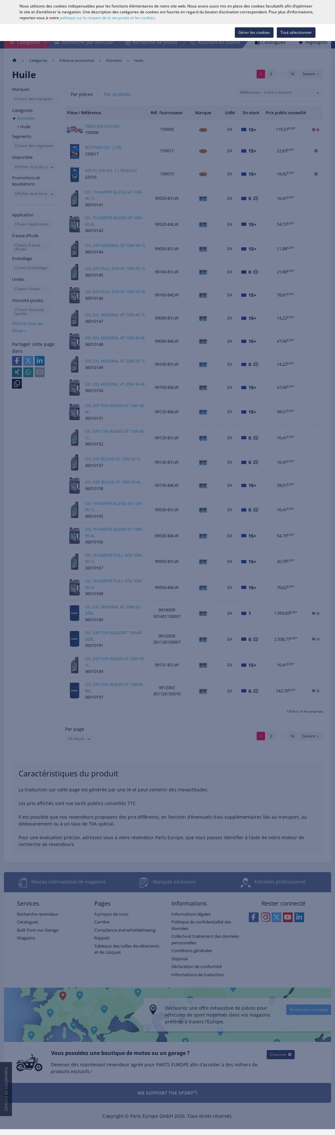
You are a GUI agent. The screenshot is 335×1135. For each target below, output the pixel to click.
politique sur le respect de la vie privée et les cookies (107, 18)
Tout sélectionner (296, 32)
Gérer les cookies (254, 32)
